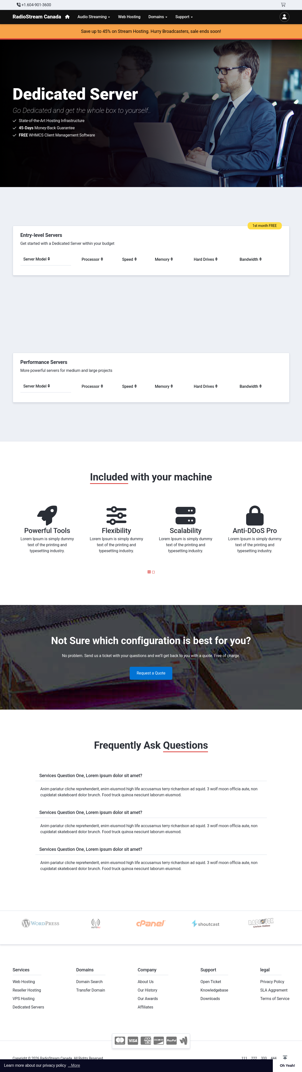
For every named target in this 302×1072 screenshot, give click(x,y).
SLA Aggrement (273, 990)
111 (244, 1058)
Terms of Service (274, 998)
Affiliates (145, 1007)
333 (264, 1058)
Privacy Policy (272, 981)
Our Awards (148, 998)
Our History (147, 990)
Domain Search (89, 981)
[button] (149, 571)
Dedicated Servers (28, 1007)
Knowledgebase (214, 990)
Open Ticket (211, 981)
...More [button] (74, 1065)
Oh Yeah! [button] (287, 1066)
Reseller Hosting (27, 990)
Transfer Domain (90, 990)
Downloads (210, 998)
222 (254, 1058)
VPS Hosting (24, 998)
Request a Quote (151, 673)
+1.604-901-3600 (34, 4)
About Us (146, 981)
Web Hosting (24, 981)
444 (274, 1058)
